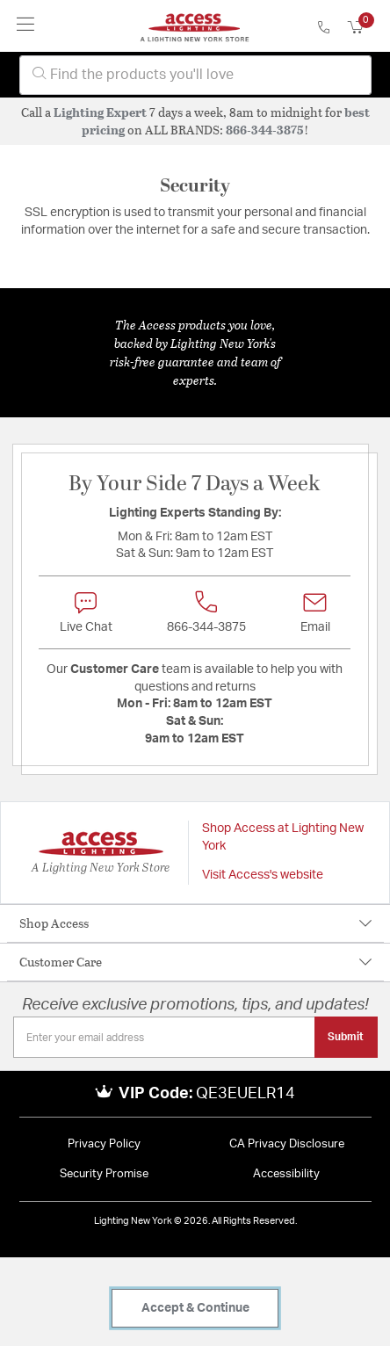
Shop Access (54, 923)
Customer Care (60, 961)
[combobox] (195, 75)
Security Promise (104, 1174)
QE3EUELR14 (245, 1094)
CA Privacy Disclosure (286, 1144)
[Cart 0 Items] (365, 28)
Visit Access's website (262, 875)
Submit (346, 1036)
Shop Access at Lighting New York (283, 837)
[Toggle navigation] (26, 26)
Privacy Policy (104, 1144)
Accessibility (286, 1174)
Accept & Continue (195, 1308)
